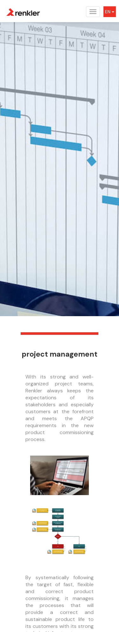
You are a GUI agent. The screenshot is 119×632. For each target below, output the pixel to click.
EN (109, 12)
